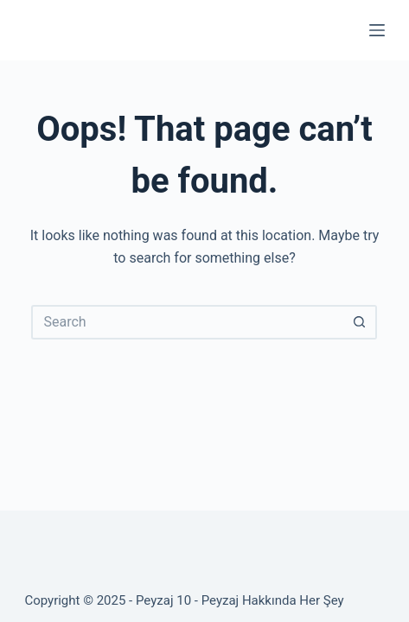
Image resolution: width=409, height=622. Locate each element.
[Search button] (359, 322)
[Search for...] (186, 322)
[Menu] (377, 30)
